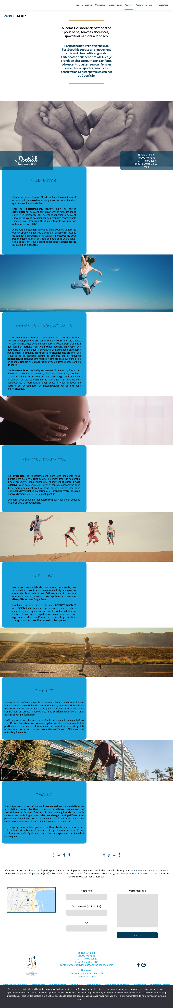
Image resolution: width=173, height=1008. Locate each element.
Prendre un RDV (27, 164)
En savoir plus (89, 999)
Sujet (86, 926)
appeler (35, 873)
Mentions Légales (160, 984)
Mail (146, 166)
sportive (69, 711)
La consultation (115, 5)
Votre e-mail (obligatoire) (86, 910)
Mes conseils (46, 235)
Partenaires (139, 984)
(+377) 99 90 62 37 (146, 160)
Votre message (137, 908)
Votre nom (86, 894)
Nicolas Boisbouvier (84, 5)
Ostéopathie (100, 5)
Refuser (85, 1003)
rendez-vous (139, 870)
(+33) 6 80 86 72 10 (146, 163)
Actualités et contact (158, 5)
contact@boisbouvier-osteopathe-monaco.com (130, 873)
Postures (12, 343)
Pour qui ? (129, 5)
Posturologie (141, 5)
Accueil (8, 15)
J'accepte (75, 1003)
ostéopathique (46, 229)
